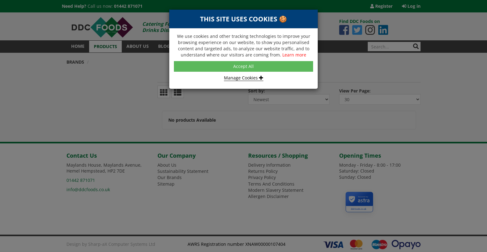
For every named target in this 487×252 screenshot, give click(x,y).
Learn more (294, 55)
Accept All (243, 66)
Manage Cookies (243, 78)
